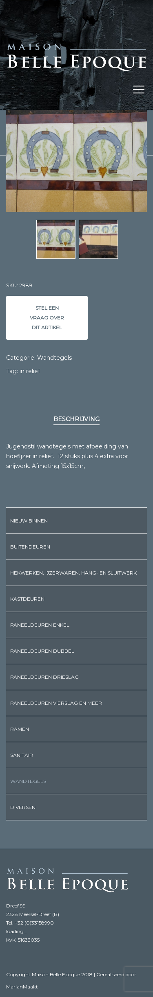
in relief (30, 371)
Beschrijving (76, 419)
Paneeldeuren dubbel (42, 651)
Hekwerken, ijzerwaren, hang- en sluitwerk (73, 573)
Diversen (22, 807)
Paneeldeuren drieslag (44, 677)
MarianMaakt (22, 987)
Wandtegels (54, 357)
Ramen (19, 729)
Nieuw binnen (29, 521)
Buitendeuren (30, 547)
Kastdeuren (27, 599)
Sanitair (21, 755)
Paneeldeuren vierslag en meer (56, 703)
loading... (16, 931)
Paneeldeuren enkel (39, 625)
